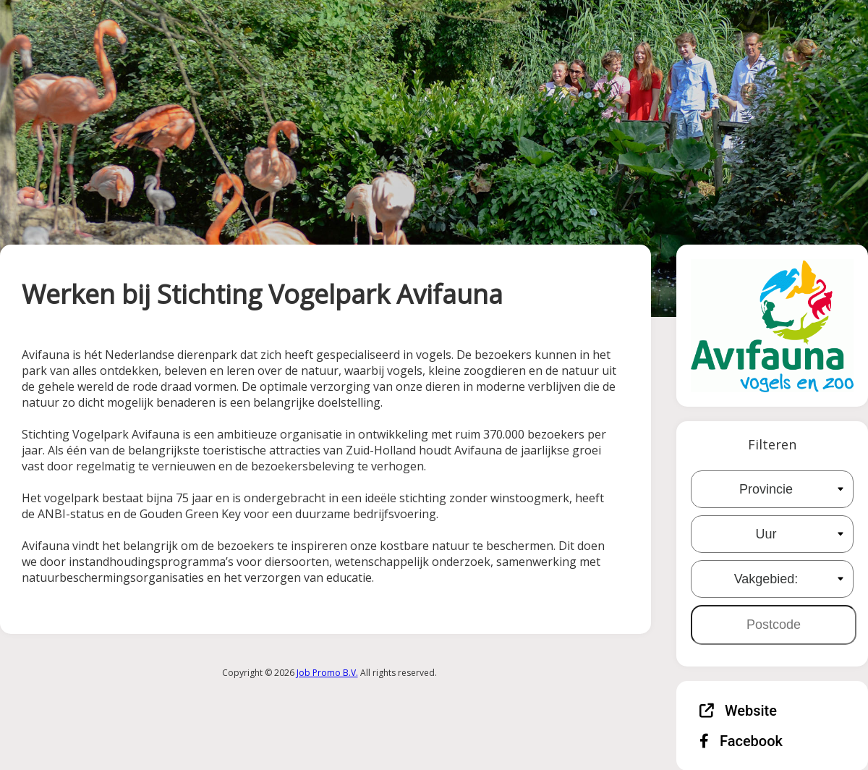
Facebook (741, 741)
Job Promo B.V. (327, 673)
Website (738, 710)
